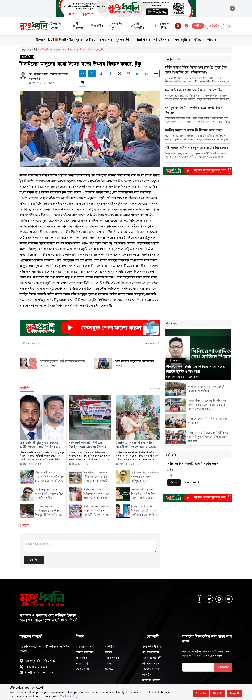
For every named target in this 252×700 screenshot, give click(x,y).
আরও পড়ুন (154, 388)
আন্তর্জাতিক (143, 40)
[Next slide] (152, 343)
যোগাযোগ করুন (150, 652)
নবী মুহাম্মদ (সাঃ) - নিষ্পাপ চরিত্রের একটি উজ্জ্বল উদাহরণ (194, 110)
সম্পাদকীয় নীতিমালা (152, 647)
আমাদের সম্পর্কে (150, 669)
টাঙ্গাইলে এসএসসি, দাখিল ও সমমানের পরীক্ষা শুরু (207, 421)
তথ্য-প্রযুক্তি (183, 40)
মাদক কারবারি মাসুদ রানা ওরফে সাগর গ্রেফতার (134, 363)
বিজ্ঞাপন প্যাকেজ (151, 680)
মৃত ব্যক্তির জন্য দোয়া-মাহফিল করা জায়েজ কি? (193, 90)
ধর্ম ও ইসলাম (163, 40)
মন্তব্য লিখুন (34, 560)
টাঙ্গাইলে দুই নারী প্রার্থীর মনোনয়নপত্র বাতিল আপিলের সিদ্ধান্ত (62, 363)
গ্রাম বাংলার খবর (84, 647)
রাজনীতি (34, 50)
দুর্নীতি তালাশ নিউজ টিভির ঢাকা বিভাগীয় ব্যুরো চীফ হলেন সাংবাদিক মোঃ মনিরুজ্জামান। (196, 70)
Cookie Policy (68, 696)
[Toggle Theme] (229, 26)
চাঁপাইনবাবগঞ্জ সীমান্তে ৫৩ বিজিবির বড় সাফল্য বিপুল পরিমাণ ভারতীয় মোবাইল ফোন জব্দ (207, 437)
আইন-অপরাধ (112, 658)
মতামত (109, 669)
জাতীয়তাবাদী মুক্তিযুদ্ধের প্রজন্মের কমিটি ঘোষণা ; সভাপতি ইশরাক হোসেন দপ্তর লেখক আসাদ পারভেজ (41, 445)
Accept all (234, 693)
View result (192, 482)
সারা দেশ (106, 40)
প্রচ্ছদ (40, 40)
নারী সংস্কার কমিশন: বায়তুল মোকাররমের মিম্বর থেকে (196, 148)
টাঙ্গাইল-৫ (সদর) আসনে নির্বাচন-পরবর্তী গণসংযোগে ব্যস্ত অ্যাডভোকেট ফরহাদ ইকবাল (138, 445)
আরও (212, 40)
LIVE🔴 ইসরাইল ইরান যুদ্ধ (65, 40)
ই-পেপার (78, 26)
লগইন (197, 26)
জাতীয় (91, 40)
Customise (201, 693)
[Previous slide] (30, 343)
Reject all (217, 693)
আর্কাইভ (96, 26)
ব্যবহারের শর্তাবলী (151, 658)
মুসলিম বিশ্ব (124, 40)
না (171, 475)
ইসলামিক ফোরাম (54, 26)
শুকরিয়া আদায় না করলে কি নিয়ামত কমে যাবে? (194, 130)
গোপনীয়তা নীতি (150, 663)
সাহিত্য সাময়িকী (84, 652)
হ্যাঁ (171, 470)
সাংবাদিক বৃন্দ (115, 26)
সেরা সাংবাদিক (138, 26)
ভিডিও (199, 40)
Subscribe (223, 667)
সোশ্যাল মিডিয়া (164, 26)
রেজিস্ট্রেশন (214, 26)
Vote (174, 482)
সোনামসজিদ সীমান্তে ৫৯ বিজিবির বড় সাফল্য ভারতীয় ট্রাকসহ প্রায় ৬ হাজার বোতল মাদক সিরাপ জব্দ (206, 405)
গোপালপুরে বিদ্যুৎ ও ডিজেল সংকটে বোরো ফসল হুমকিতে (205, 389)
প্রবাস (108, 663)
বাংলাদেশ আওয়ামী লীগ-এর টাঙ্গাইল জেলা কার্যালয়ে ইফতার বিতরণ (87, 445)
